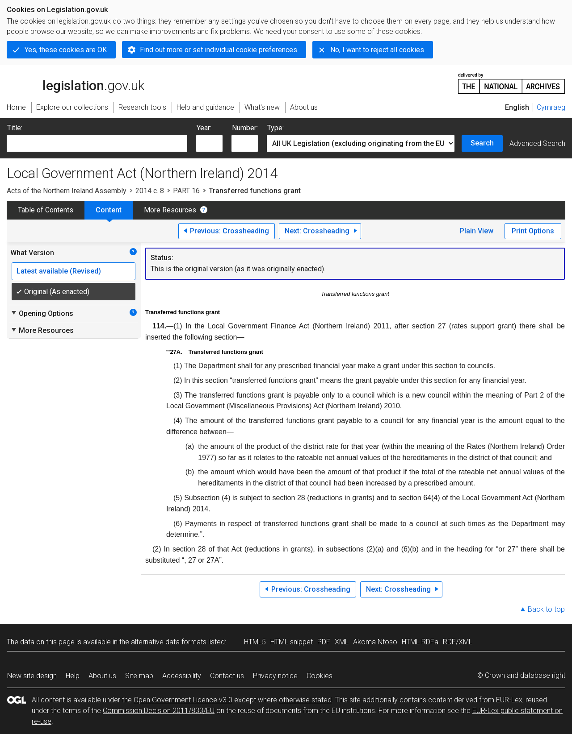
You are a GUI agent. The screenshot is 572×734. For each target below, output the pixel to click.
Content (109, 210)
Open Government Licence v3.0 (183, 700)
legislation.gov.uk (75, 82)
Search (482, 143)
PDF (323, 642)
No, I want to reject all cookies (377, 50)
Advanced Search (537, 143)
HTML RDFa (420, 642)
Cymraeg (551, 107)
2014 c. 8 (149, 191)
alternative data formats (168, 642)
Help (73, 676)
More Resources (170, 210)
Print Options (533, 231)
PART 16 (186, 191)
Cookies (319, 676)
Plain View (476, 231)
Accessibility (181, 676)
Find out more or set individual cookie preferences (218, 50)
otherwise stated (305, 700)
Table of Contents (45, 210)
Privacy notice (275, 676)
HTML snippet (291, 642)
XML (342, 642)
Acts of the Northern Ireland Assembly (66, 191)
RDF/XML (457, 642)
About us (102, 676)
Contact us (227, 676)
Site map (139, 676)
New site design (32, 676)
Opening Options (41, 313)
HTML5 (255, 642)
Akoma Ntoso (375, 642)
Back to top (546, 609)
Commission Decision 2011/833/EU (158, 710)
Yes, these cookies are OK (66, 50)
